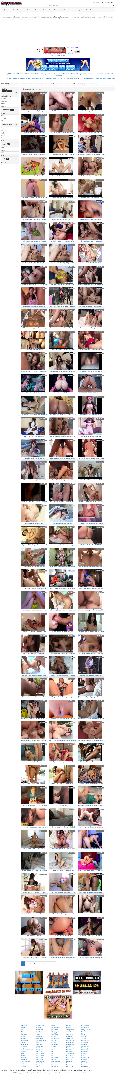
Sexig (83, 1034)
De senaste (4, 98)
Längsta (3, 106)
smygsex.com (22, 1073)
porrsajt (23, 1055)
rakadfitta (54, 1044)
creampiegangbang (82, 83)
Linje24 (8, 74)
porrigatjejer (40, 1062)
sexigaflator (85, 1027)
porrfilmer (39, 1057)
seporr (68, 1027)
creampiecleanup (60, 83)
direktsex (24, 1034)
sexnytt (68, 1032)
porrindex (54, 1064)
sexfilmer (84, 1044)
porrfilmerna (40, 1053)
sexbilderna (40, 1025)
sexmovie (69, 1034)
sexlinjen (69, 1036)
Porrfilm (54, 1047)
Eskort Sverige (77, 74)
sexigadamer (85, 1030)
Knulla (82, 78)
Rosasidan (101, 74)
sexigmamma (70, 1042)
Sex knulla (69, 1038)
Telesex (33, 74)
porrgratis (39, 1047)
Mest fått (3, 103)
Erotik (50, 78)
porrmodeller (25, 1040)
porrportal (69, 1055)
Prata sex (38, 74)
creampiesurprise (93, 83)
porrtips (53, 1040)
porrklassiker (85, 1049)
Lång (2, 153)
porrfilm (23, 1027)
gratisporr (24, 1025)
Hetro (97, 2)
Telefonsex (27, 74)
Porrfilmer (77, 78)
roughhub (54, 1034)
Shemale (110, 2)
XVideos (3, 165)
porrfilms (39, 1051)
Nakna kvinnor (21, 78)
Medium (3, 150)
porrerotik (54, 1057)
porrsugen (24, 1057)
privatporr (54, 1030)
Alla (2, 121)
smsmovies (24, 1044)
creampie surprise (37, 83)
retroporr (39, 1044)
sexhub (83, 1036)
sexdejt (23, 1053)
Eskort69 (14, 78)
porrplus (69, 1059)
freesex (23, 1042)
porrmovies (85, 1047)
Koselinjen (44, 74)
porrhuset (24, 1064)
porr (82, 1055)
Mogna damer (104, 78)
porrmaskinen (85, 1057)
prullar (53, 1025)
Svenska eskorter (87, 74)
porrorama (69, 1064)
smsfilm (38, 1027)
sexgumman (85, 1040)
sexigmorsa (70, 1040)
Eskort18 (111, 74)
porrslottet (54, 1066)
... (39, 964)
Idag (2, 128)
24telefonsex (40, 1032)
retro (38, 1042)
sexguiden (84, 1042)
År (2, 138)
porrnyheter (70, 1066)
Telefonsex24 (51, 74)
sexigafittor (70, 1030)
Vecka (3, 133)
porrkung (84, 1062)
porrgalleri (39, 1049)
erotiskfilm (39, 1038)
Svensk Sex (70, 78)
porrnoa (69, 1047)
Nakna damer (95, 78)
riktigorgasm (55, 1032)
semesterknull (41, 1040)
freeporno (39, 1030)
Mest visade (4, 101)
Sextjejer (95, 74)
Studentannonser (31, 78)
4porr (38, 1034)
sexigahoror (85, 1025)
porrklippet (84, 1066)
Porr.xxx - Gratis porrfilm (58, 55)
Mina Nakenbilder (68, 74)
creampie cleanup (15, 83)
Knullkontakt (45, 78)
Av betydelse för (6, 96)
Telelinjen (13, 74)
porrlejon (23, 1036)
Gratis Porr (56, 78)
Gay (103, 2)
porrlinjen (84, 1059)
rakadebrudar (55, 1027)
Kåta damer (111, 78)
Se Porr (83, 1032)
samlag (53, 1036)
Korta (2, 147)
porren (53, 1059)
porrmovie (84, 1051)
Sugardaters (87, 78)
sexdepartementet (27, 1049)
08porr (68, 1025)
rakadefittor (55, 1038)
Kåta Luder (8, 78)
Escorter (38, 78)
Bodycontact (59, 75)
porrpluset (69, 1057)
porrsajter (69, 1049)
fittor (22, 1032)
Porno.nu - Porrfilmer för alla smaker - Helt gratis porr (58, 53)
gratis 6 (23, 1030)
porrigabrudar (25, 1062)
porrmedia (84, 1053)
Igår (2, 130)
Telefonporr (59, 74)
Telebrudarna (20, 74)
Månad (3, 135)
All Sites (3, 162)
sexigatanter (70, 1044)
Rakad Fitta (62, 78)
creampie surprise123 (49, 83)
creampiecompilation (71, 83)
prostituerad (40, 1036)
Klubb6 (107, 74)
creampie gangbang (27, 83)
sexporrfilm (70, 1053)
